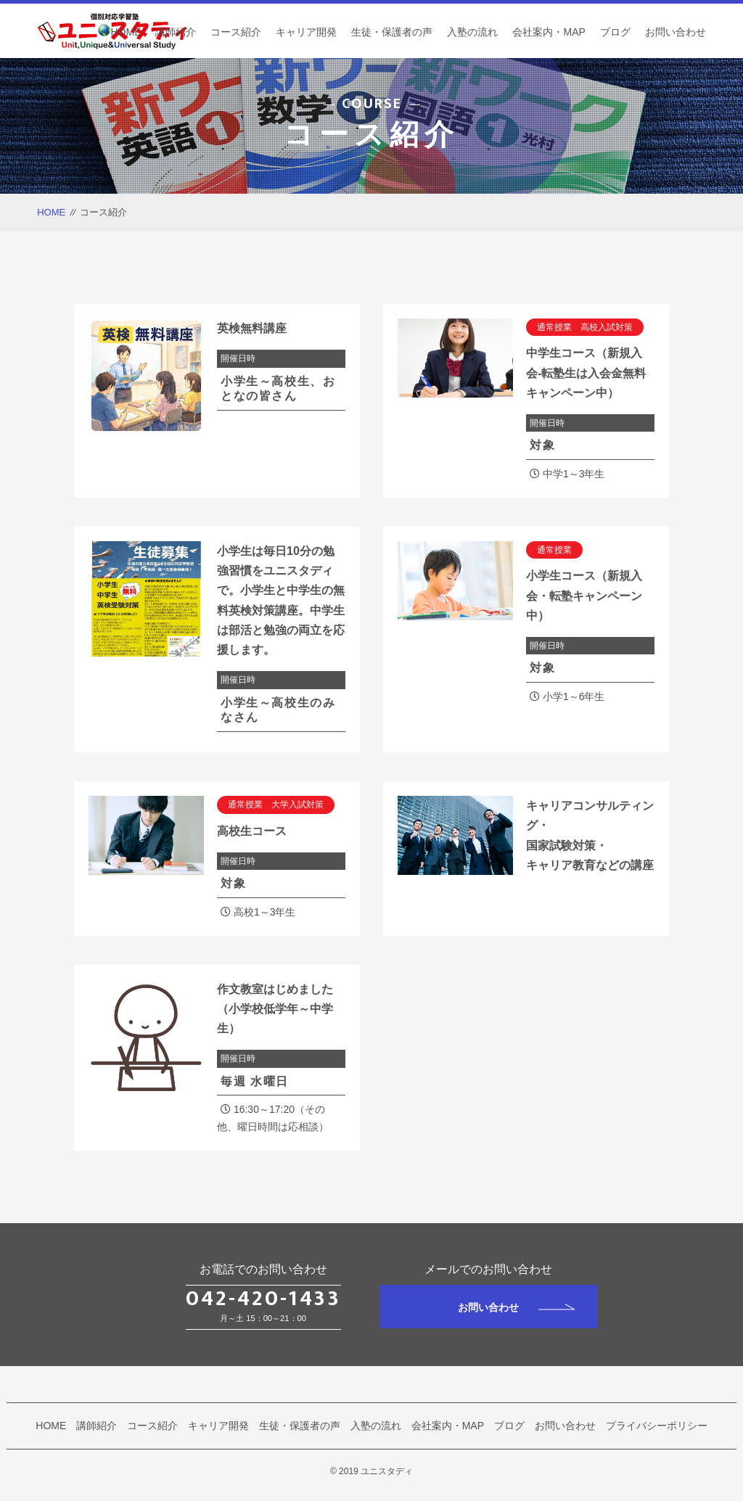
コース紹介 (235, 32)
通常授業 (554, 550)
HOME (125, 32)
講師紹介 (175, 32)
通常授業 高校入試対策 (585, 327)
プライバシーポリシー (656, 1425)
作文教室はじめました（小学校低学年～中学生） (275, 1009)
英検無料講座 (252, 328)
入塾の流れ (472, 32)
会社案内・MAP (548, 32)
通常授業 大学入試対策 (276, 804)
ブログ (615, 32)
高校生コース (252, 831)
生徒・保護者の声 (391, 32)
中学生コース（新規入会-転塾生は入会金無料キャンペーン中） (586, 372)
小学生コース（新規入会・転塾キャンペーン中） (584, 595)
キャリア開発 (306, 32)
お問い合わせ (675, 32)
